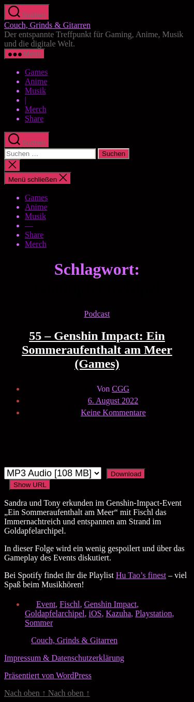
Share (34, 118)
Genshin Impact (110, 604)
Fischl (69, 604)
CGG (120, 388)
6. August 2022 (113, 400)
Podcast (97, 313)
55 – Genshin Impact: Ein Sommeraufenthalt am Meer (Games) (97, 349)
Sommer (39, 622)
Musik (35, 90)
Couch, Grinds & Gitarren (47, 25)
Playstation (153, 613)
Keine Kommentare (113, 412)
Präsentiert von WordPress (48, 675)
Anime (36, 81)
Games (36, 72)
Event (45, 604)
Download (126, 474)
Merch (36, 109)
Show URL (30, 485)
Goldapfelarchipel (55, 613)
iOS (95, 613)
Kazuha (118, 613)
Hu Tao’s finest (141, 575)
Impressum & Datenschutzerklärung (64, 657)
